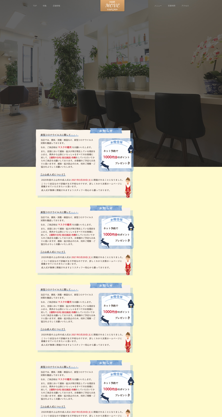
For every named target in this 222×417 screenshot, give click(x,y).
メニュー (158, 6)
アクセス (185, 6)
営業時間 (171, 6)
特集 (45, 6)
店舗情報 (56, 6)
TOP (35, 6)
